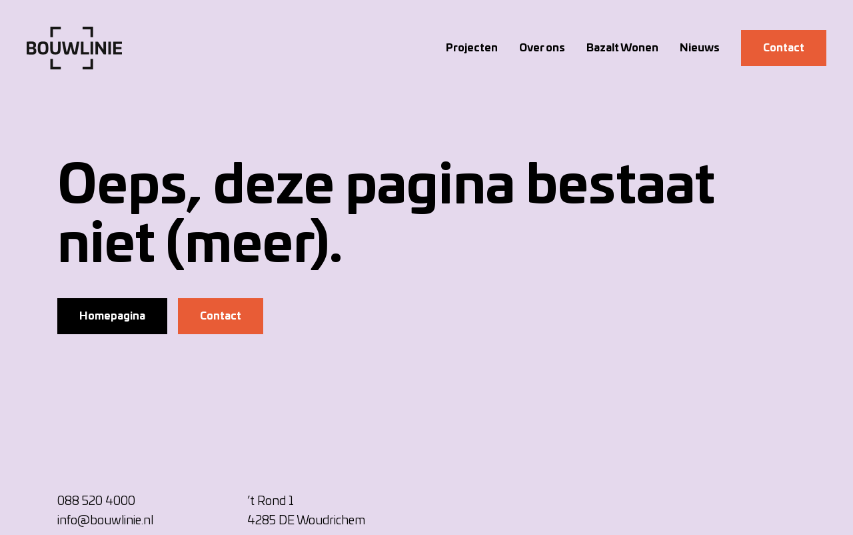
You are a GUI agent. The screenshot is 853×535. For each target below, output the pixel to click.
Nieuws (700, 48)
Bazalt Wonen (622, 48)
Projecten (472, 48)
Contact (783, 48)
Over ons (542, 48)
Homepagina (112, 316)
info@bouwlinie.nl (105, 521)
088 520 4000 (96, 502)
